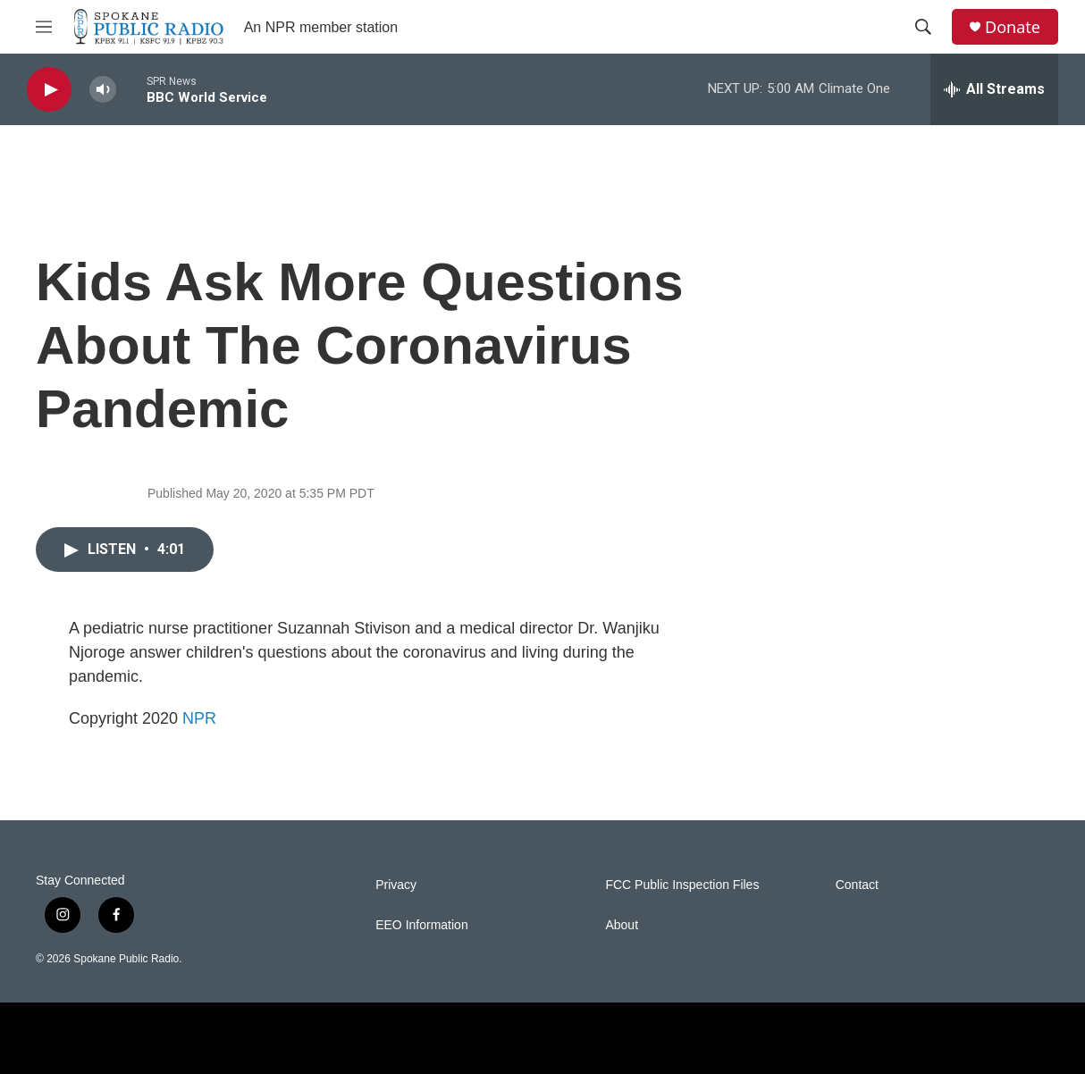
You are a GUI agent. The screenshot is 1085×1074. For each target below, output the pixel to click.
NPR (199, 718)
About (621, 925)
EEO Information (421, 925)
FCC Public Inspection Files (682, 885)
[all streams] (994, 89)
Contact (857, 885)
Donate (1012, 27)
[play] (49, 90)
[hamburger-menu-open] (44, 27)
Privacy (395, 885)
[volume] (103, 90)
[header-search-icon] (923, 27)
